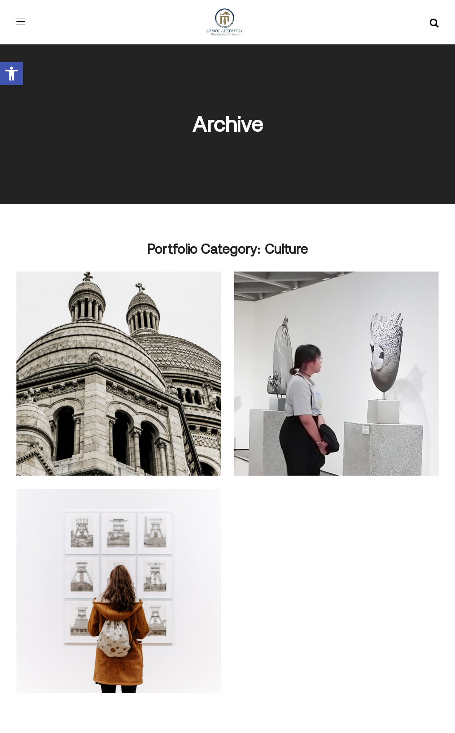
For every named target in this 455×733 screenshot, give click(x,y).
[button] (11, 73)
